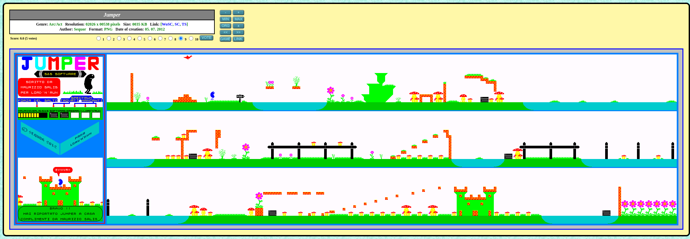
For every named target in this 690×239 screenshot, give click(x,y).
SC (177, 24)
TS (184, 24)
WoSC (167, 24)
